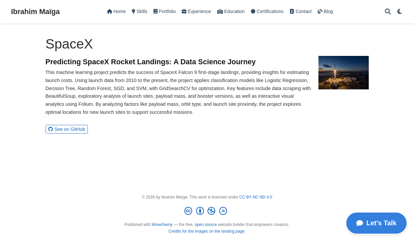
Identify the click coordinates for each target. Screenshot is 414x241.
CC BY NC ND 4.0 (255, 197)
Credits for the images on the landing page (206, 231)
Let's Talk (376, 223)
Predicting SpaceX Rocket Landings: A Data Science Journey (151, 62)
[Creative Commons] (206, 211)
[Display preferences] (400, 12)
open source (206, 224)
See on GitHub (66, 129)
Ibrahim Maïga (35, 11)
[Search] (388, 12)
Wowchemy (162, 224)
